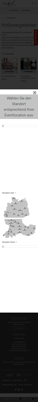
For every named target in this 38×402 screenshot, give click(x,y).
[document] (19, 201)
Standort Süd (8, 252)
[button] (34, 92)
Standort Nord (8, 182)
